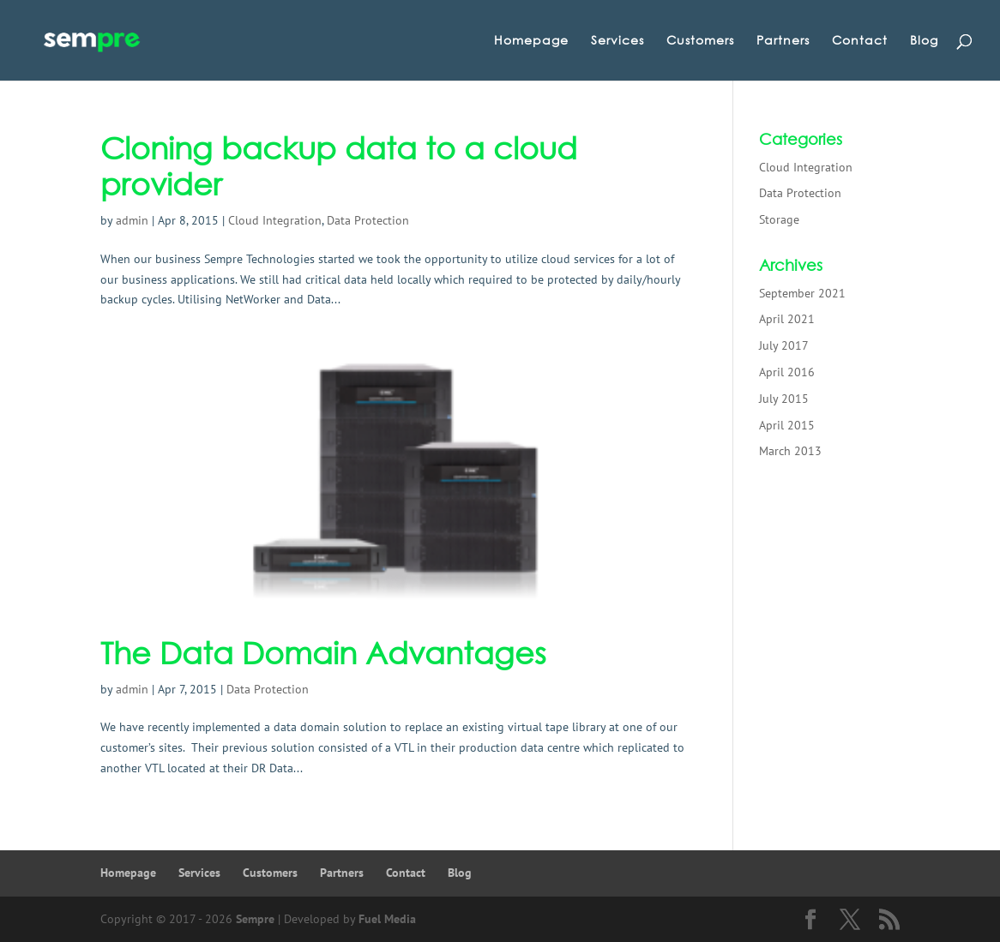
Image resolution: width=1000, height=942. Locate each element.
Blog (924, 41)
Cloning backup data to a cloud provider (338, 165)
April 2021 (787, 319)
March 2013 (790, 451)
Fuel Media (387, 919)
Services (617, 41)
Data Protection (368, 220)
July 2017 (784, 345)
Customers (700, 41)
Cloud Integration (275, 220)
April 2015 (787, 425)
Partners (783, 41)
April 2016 (787, 372)
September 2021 (802, 293)
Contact (860, 41)
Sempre (255, 919)
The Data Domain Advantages (323, 652)
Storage (779, 219)
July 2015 (784, 398)
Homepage (531, 41)
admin (132, 220)
